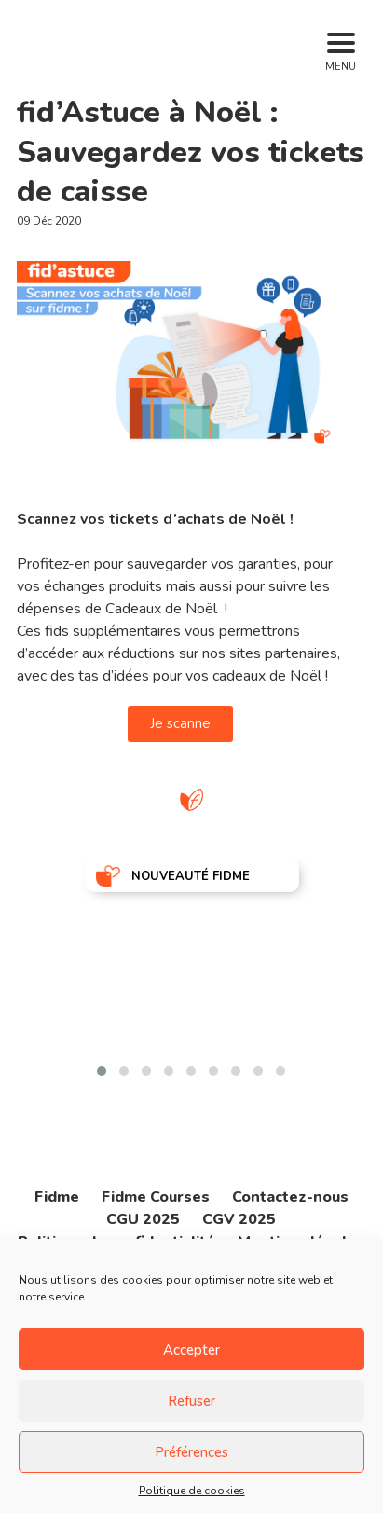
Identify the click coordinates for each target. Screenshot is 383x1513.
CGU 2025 (143, 1219)
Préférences (191, 1452)
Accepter (191, 1350)
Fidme (56, 1197)
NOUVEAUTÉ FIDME (190, 876)
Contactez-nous (290, 1197)
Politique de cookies (192, 1490)
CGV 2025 (239, 1219)
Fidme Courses (156, 1197)
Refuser (191, 1401)
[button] (101, 1071)
